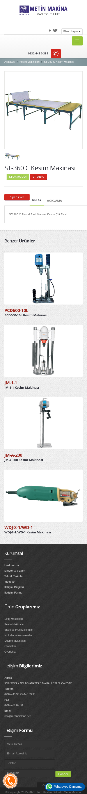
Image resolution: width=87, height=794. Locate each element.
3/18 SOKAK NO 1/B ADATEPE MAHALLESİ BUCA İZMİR (38, 683)
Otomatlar (10, 646)
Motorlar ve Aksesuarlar (18, 635)
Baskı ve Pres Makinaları (19, 629)
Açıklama (54, 200)
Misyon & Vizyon (14, 570)
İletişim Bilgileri (14, 587)
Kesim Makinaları (30, 61)
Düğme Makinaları (15, 640)
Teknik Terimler (13, 576)
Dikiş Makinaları (13, 618)
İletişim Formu (13, 592)
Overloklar (10, 651)
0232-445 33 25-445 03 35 (19, 694)
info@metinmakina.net (17, 716)
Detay (36, 200)
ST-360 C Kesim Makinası (59, 61)
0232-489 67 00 (13, 705)
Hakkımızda (11, 565)
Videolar (9, 581)
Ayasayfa (9, 61)
